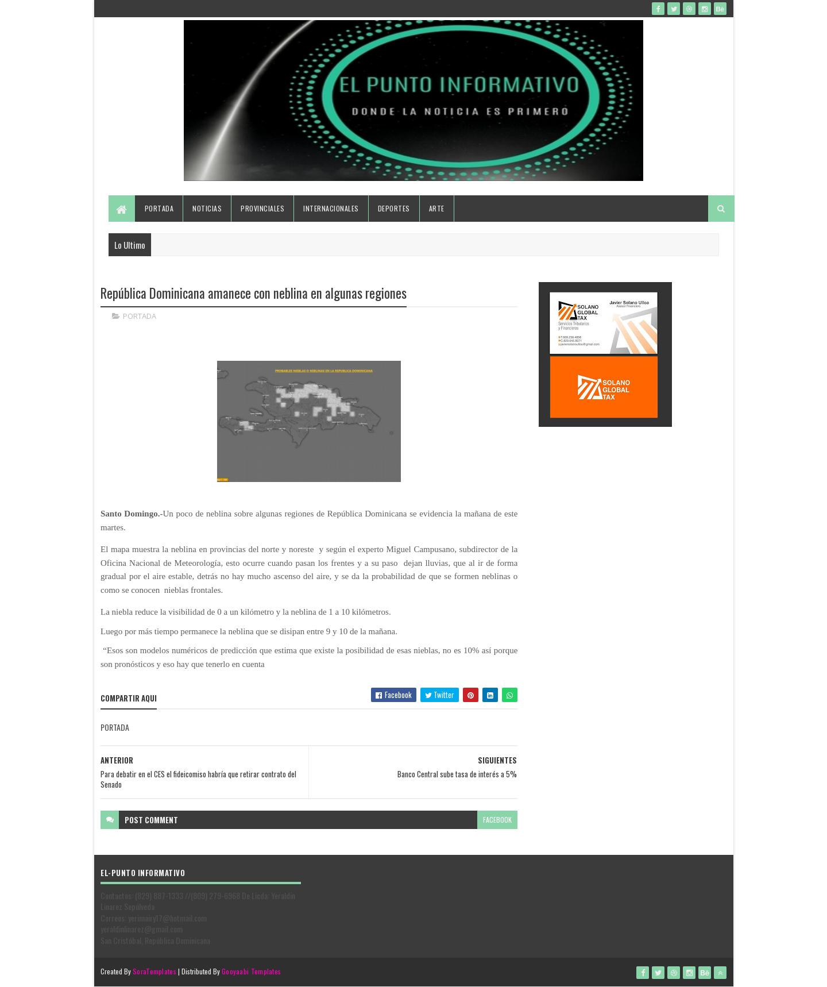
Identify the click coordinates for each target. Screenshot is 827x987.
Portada (159, 208)
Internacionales (331, 208)
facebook (497, 819)
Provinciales (262, 208)
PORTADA (139, 316)
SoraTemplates (154, 971)
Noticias (207, 208)
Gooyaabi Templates (251, 971)
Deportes (394, 208)
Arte (437, 208)
